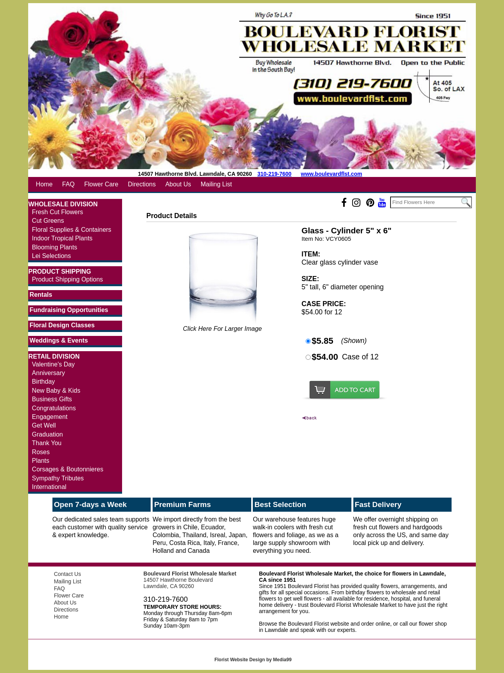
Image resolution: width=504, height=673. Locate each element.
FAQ (68, 184)
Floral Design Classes (62, 325)
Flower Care (101, 184)
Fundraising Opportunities (69, 310)
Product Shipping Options (67, 279)
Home (44, 184)
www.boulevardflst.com (331, 174)
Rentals (41, 294)
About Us (178, 184)
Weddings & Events (59, 340)
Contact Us (67, 574)
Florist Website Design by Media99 (253, 659)
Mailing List (216, 184)
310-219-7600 (274, 174)
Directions (142, 184)
